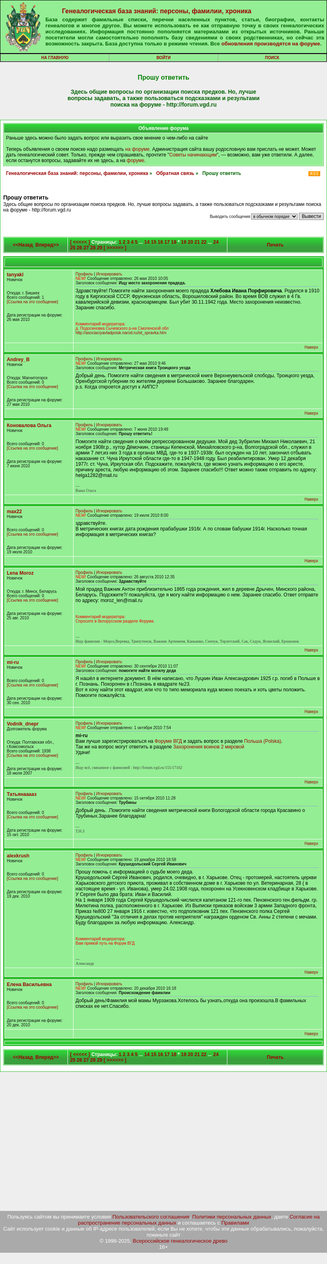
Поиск (272, 57)
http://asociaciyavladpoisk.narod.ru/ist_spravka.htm (121, 333)
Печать (275, 245)
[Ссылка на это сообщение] (32, 302)
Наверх (311, 347)
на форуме (137, 149)
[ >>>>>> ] (115, 248)
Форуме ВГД (168, 741)
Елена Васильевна (29, 984)
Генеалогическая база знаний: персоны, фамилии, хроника (156, 11)
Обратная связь (175, 173)
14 (146, 242)
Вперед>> (47, 245)
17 (167, 242)
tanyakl (15, 274)
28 (93, 248)
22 (203, 242)
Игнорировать (109, 274)
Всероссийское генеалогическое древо (180, 1241)
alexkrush (18, 856)
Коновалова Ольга (29, 425)
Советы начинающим (193, 155)
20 (190, 242)
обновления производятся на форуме (270, 44)
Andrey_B (18, 359)
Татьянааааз (22, 794)
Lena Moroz (20, 573)
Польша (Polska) (262, 741)
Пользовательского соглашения (151, 1217)
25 (72, 248)
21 (197, 242)
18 (173, 242)
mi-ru (13, 662)
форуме (135, 160)
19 (183, 242)
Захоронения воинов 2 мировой (208, 747)
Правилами (235, 1223)
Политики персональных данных (232, 1217)
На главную (55, 57)
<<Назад (23, 245)
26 (79, 248)
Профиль (84, 274)
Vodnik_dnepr (23, 724)
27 (86, 248)
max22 (14, 511)
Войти (163, 57)
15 (153, 242)
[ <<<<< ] (80, 242)
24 (216, 242)
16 (160, 242)
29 (99, 248)
